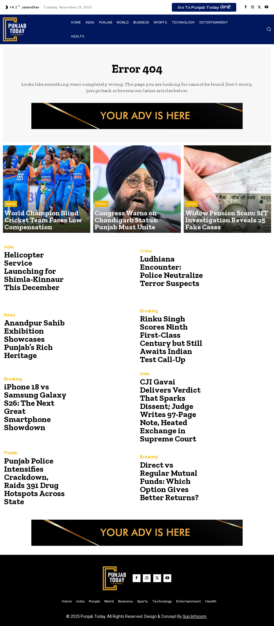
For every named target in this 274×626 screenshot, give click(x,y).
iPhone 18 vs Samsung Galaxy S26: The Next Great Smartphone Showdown (35, 407)
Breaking (148, 318)
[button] (268, 29)
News (9, 322)
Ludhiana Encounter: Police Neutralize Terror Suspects (168, 271)
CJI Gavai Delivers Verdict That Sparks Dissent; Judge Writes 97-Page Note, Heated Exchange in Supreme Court (169, 407)
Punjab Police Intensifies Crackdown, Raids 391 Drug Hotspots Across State (34, 475)
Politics (101, 216)
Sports (10, 216)
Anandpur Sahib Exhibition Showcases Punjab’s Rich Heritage (36, 339)
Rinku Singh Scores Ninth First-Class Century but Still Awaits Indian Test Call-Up (171, 339)
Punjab (10, 454)
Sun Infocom (195, 611)
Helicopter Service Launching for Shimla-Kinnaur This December (34, 271)
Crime (191, 216)
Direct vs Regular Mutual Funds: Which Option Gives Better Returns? (167, 475)
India (8, 254)
